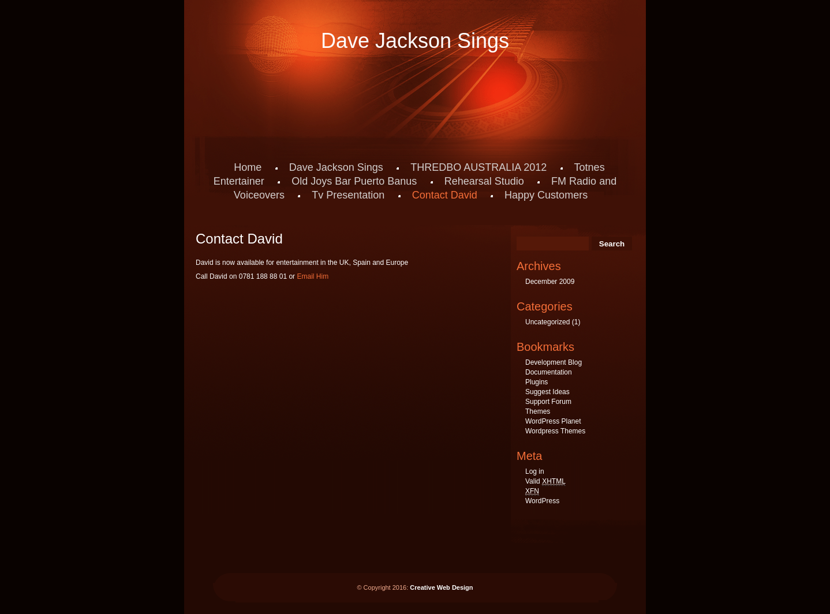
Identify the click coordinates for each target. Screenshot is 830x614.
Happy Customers (546, 195)
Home (247, 167)
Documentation (548, 372)
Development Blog (553, 362)
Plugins (536, 382)
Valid (545, 481)
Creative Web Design (441, 587)
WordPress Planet (553, 421)
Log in (534, 471)
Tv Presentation (348, 195)
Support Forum (548, 402)
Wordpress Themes (555, 431)
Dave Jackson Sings (415, 41)
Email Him (312, 276)
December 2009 (549, 282)
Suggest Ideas (547, 392)
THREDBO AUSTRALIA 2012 (478, 167)
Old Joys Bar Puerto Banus (354, 181)
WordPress (542, 501)
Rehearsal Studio (484, 181)
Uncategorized (547, 322)
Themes (537, 411)
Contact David (444, 195)
